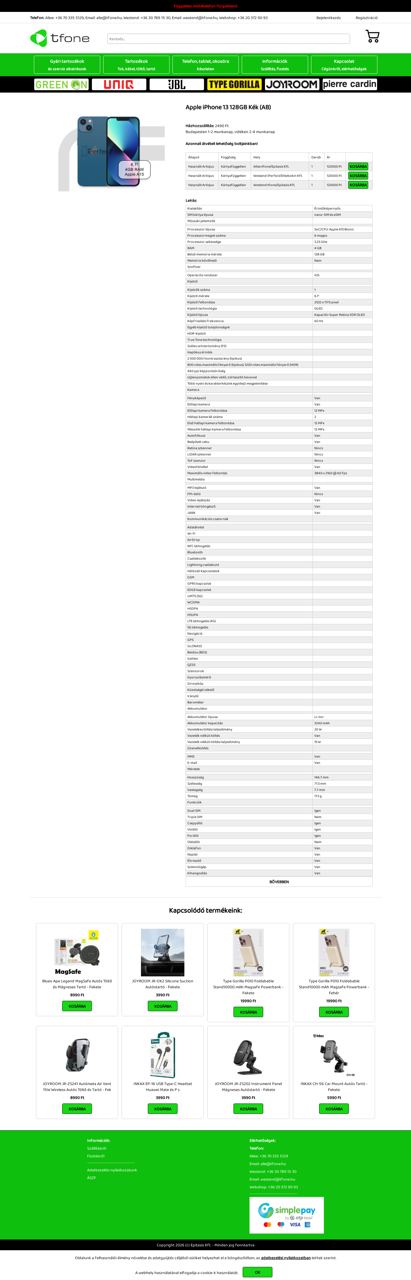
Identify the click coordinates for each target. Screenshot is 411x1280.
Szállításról (96, 1148)
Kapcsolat (344, 65)
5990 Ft (334, 1098)
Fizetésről (95, 1156)
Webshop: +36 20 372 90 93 (243, 18)
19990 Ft (248, 1001)
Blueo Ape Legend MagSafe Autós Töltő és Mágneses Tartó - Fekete (77, 984)
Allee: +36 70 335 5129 (64, 18)
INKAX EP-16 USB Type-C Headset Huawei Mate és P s (163, 1086)
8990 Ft (77, 995)
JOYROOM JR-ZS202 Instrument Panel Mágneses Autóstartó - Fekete (248, 1086)
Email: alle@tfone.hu (103, 18)
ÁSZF (91, 1178)
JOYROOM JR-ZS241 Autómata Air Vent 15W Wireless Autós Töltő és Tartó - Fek (77, 1086)
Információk (275, 65)
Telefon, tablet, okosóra (206, 65)
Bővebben (279, 882)
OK (257, 1272)
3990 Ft (163, 995)
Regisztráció (367, 18)
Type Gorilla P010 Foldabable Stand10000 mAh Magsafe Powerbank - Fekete (248, 987)
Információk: (98, 1140)
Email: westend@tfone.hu (195, 18)
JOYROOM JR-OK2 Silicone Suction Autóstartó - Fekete (162, 984)
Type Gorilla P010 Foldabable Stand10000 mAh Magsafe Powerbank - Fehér (334, 987)
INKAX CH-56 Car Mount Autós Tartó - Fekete (334, 1086)
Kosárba (358, 166)
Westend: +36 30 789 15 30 (146, 18)
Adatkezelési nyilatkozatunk (112, 1170)
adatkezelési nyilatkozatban (286, 1258)
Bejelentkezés (328, 18)
